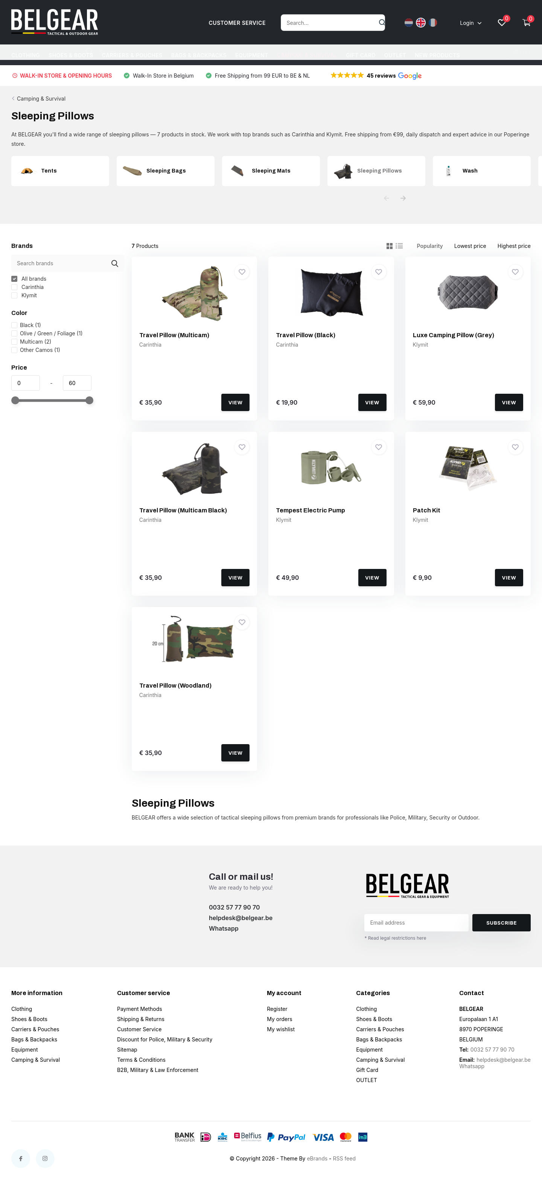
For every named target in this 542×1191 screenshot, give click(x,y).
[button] (375, 76)
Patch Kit (426, 510)
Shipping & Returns (140, 1019)
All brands (28, 278)
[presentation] (386, 198)
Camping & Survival (307, 55)
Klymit (24, 295)
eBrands (317, 1158)
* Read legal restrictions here (395, 938)
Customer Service (139, 1029)
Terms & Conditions (141, 1059)
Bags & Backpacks (199, 55)
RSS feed (344, 1158)
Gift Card (361, 55)
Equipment (251, 55)
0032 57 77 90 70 (234, 907)
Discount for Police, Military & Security (164, 1039)
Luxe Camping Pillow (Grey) (453, 335)
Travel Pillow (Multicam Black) (183, 510)
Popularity (430, 246)
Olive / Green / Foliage (47, 333)
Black (26, 325)
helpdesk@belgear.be (241, 918)
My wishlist (281, 1029)
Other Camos (35, 350)
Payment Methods (139, 1009)
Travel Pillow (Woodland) (175, 685)
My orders (279, 1019)
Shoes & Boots (71, 55)
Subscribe (501, 923)
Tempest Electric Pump (310, 510)
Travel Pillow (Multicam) (174, 335)
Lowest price (470, 246)
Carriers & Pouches (132, 55)
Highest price (514, 246)
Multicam (31, 341)
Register (277, 1009)
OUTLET (395, 55)
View (235, 402)
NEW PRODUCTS (437, 55)
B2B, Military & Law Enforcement (157, 1070)
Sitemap (127, 1049)
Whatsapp (224, 928)
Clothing (25, 55)
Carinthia (27, 287)
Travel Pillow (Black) (305, 335)
